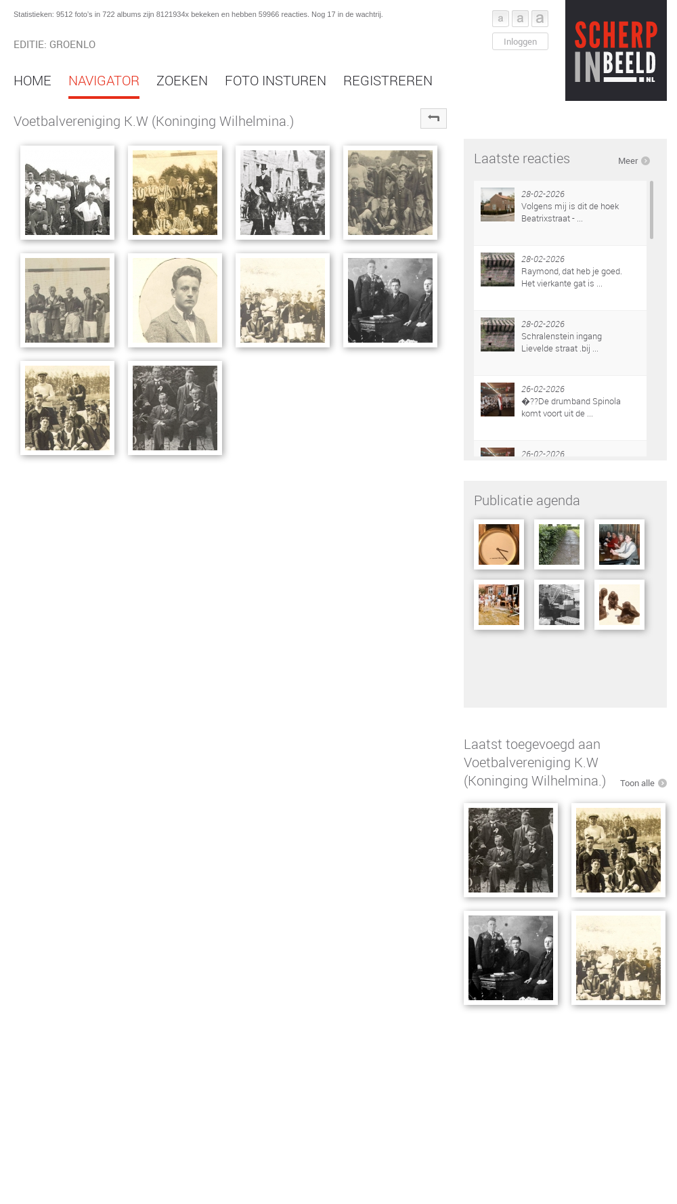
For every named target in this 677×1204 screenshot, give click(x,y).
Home (32, 80)
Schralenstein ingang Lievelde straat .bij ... (561, 342)
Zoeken (182, 80)
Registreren (388, 80)
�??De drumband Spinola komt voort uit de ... (571, 407)
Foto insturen (275, 80)
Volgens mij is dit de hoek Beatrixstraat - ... (570, 212)
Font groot (539, 18)
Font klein (500, 18)
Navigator (103, 80)
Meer (628, 160)
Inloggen (520, 41)
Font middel (520, 18)
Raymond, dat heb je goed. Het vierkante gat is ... (571, 277)
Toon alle (637, 783)
